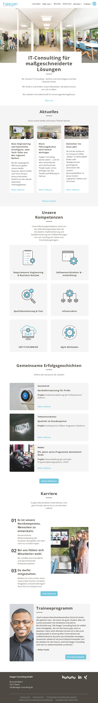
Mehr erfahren (18, 190)
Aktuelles (57, 4)
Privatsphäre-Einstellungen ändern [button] (62, 697)
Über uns (46, 4)
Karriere (76, 4)
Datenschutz (38, 697)
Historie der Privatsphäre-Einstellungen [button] (36, 700)
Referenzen (67, 4)
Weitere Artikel (49, 201)
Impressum (25, 697)
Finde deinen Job (49, 594)
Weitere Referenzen (49, 481)
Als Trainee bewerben (75, 657)
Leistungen (36, 4)
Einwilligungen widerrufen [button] (67, 700)
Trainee (87, 4)
